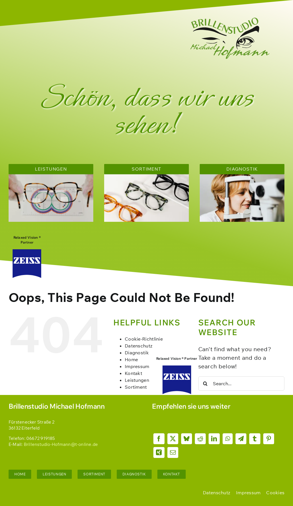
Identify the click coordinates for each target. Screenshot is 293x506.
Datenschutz (139, 346)
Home (131, 359)
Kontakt (133, 373)
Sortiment (136, 387)
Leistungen (137, 380)
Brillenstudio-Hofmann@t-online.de (61, 444)
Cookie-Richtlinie (144, 339)
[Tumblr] (255, 439)
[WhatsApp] (227, 439)
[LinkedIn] (214, 439)
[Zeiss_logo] (27, 252)
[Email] (173, 452)
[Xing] (159, 452)
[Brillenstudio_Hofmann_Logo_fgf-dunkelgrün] (230, 19)
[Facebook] (159, 439)
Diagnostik (137, 352)
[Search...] (241, 383)
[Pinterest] (269, 439)
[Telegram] (241, 439)
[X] (173, 439)
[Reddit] (200, 439)
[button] (275, 492)
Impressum (137, 366)
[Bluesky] (186, 439)
